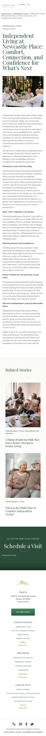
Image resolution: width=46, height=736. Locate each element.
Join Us (23, 705)
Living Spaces (23, 670)
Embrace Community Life (23, 658)
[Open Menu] (28, 4)
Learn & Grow (6, 14)
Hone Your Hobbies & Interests (23, 631)
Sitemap (18, 732)
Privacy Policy (9, 732)
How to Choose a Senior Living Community (23, 693)
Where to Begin (23, 689)
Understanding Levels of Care (23, 697)
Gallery (23, 642)
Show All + (23, 645)
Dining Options (23, 635)
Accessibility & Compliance (33, 732)
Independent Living (20, 14)
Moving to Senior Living (23, 701)
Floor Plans (23, 674)
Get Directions (23, 611)
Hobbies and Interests (23, 662)
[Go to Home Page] (11, 6)
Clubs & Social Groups (23, 666)
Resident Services (23, 638)
